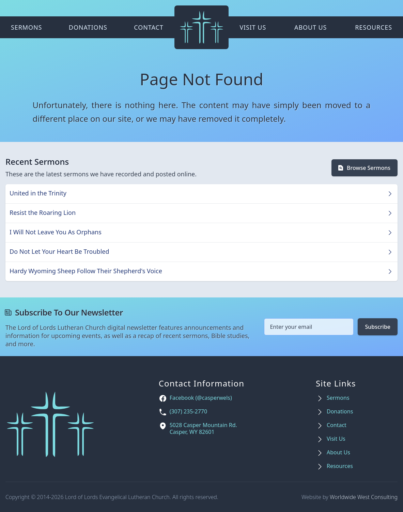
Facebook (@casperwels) (201, 397)
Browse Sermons (363, 168)
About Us (310, 27)
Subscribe (377, 327)
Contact (148, 27)
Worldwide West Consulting (364, 497)
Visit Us (252, 27)
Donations (88, 27)
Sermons (26, 27)
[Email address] (309, 326)
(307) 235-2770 (188, 411)
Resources (373, 27)
